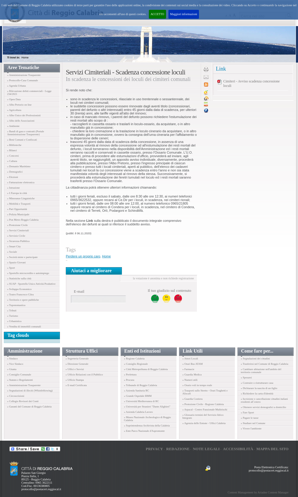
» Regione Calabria (134, 358)
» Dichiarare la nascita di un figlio (259, 388)
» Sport (11, 267)
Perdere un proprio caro (83, 256)
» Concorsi (13, 155)
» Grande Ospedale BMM (138, 395)
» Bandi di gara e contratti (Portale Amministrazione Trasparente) (25, 133)
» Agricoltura (14, 110)
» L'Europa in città (17, 193)
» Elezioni (12, 177)
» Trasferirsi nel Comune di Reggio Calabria (264, 363)
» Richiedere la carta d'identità (257, 393)
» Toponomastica (16, 305)
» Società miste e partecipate (22, 257)
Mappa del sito (272, 449)
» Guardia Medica (192, 374)
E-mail (79, 291)
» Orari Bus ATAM (192, 363)
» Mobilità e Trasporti (19, 203)
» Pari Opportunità (17, 209)
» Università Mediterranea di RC (141, 401)
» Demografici (15, 171)
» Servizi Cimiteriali (18, 230)
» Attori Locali (190, 358)
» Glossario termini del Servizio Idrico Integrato (203, 416)
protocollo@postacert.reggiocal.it (41, 489)
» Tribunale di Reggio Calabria (140, 385)
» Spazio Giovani (16, 262)
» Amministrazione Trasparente (24, 75)
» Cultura (12, 161)
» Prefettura (130, 374)
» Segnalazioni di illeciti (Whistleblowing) (29, 390)
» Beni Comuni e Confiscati (22, 139)
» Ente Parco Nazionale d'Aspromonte (144, 430)
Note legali (206, 449)
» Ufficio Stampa (75, 379)
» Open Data (13, 99)
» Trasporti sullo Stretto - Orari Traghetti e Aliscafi (205, 392)
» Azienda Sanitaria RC (136, 390)
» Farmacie (188, 369)
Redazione (178, 449)
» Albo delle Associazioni (20, 120)
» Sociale (12, 251)
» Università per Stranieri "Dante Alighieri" (147, 406)
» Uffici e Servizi (75, 369)
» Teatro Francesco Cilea (20, 294)
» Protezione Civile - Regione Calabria (203, 404)
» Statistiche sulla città (19, 278)
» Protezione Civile (17, 225)
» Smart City (14, 246)
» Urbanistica (14, 321)
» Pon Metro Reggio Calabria (23, 219)
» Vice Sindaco (15, 363)
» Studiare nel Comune (253, 423)
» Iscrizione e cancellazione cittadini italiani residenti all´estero (264, 400)
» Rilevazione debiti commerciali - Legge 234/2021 (29, 92)
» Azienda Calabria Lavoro (138, 411)
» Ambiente (13, 126)
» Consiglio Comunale (19, 374)
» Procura (129, 379)
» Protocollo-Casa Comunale (22, 80)
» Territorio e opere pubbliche (23, 299)
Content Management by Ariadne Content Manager (258, 492)
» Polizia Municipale (18, 214)
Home (24, 57)
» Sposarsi (246, 377)
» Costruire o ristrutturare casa (257, 382)
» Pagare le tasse (250, 417)
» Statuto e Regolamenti (20, 379)
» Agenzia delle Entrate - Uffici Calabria (204, 423)
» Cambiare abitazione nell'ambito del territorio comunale (261, 371)
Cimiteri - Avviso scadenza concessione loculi (251, 83)
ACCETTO (157, 14)
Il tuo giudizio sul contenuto (169, 290)
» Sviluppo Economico (19, 289)
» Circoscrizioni (15, 395)
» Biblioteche (14, 145)
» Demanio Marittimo (19, 166)
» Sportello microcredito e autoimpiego (28, 273)
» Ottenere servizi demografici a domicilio (263, 407)
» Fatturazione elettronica (20, 182)
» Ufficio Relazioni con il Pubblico (84, 374)
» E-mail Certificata (76, 385)
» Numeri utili (189, 379)
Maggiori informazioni (183, 14)
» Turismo (12, 315)
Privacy (154, 449)
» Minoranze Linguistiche (21, 198)
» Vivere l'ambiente (251, 428)
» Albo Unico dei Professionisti (24, 115)
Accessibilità (238, 449)
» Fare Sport (247, 412)
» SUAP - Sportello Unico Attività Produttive (31, 283)
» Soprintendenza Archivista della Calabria (147, 425)
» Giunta (11, 369)
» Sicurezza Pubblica (18, 241)
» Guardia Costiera (192, 398)
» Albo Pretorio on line (19, 104)
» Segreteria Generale (77, 358)
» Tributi (11, 310)
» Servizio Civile (16, 235)
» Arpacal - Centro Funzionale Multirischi (204, 409)
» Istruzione (13, 187)
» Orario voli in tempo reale (197, 385)
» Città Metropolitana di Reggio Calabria (146, 369)
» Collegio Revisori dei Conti (23, 401)
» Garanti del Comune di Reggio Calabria (29, 406)
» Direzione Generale (77, 363)
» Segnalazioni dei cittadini (255, 358)
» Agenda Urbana (16, 85)
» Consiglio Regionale (136, 363)
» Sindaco (12, 358)
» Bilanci (12, 150)
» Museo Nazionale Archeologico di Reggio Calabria (147, 419)
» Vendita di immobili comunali (24, 326)
